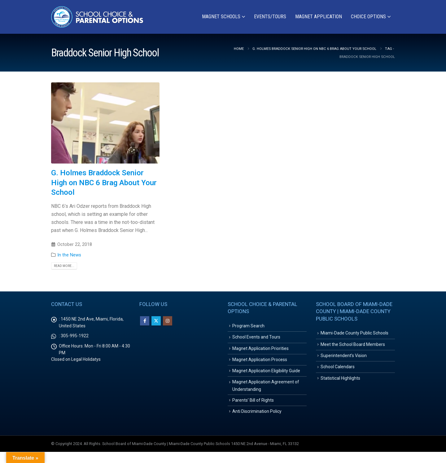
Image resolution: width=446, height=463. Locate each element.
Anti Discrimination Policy (257, 421)
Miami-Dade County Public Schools (354, 333)
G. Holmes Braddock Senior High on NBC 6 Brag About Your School (104, 182)
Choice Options (368, 17)
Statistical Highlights (340, 383)
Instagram (167, 320)
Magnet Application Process (259, 363)
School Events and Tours (256, 338)
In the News (69, 255)
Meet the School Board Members (353, 346)
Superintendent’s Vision (344, 358)
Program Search (248, 326)
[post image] (105, 123)
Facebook (144, 320)
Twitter (156, 320)
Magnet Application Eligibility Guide (266, 376)
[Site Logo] (97, 17)
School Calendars (338, 371)
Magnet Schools (221, 17)
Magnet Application (318, 17)
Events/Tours (270, 17)
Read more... (64, 266)
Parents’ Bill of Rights (253, 409)
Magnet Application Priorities (260, 351)
